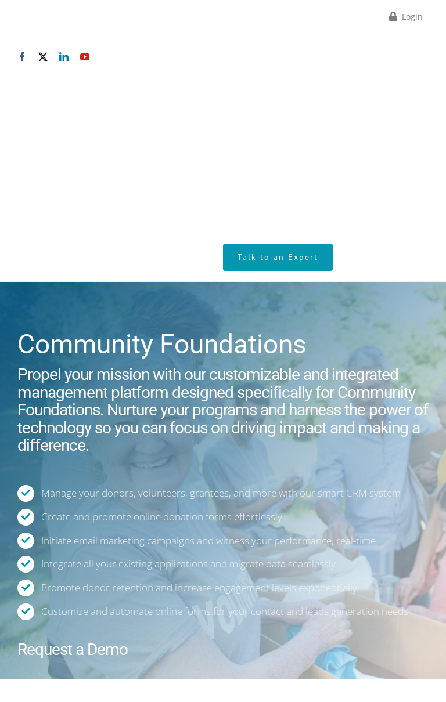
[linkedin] (64, 56)
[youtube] (84, 56)
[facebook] (22, 56)
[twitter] (43, 56)
